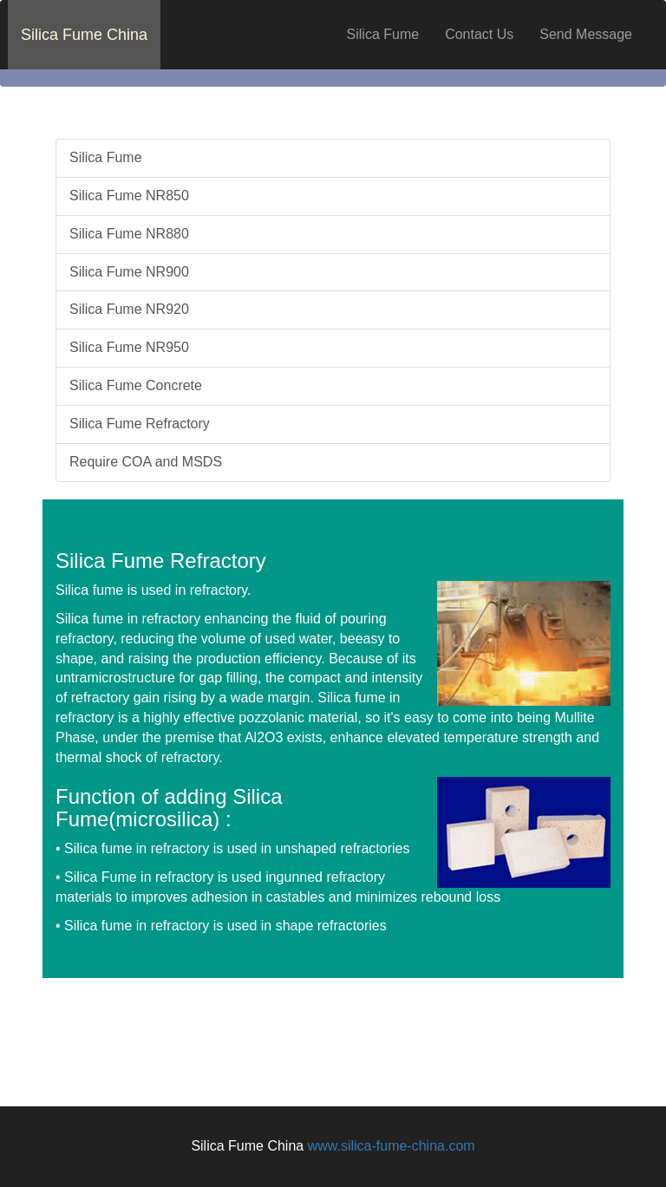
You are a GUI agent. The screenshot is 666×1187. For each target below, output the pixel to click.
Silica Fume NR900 (129, 271)
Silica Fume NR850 (129, 195)
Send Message (585, 34)
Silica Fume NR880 (129, 233)
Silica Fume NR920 (129, 309)
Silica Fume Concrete (135, 385)
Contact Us (479, 34)
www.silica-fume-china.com (391, 1145)
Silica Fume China (84, 34)
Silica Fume (383, 34)
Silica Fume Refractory (139, 423)
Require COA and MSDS (145, 461)
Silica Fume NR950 (129, 347)
